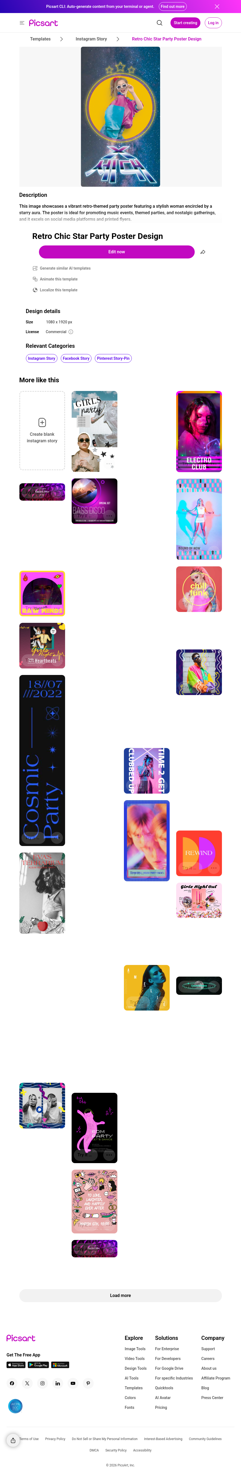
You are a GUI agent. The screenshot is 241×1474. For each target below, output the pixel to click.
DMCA (94, 1450)
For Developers (168, 1358)
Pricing (161, 1407)
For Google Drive (169, 1368)
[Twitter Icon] (27, 1383)
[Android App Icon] (38, 1366)
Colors (130, 1398)
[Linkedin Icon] (57, 1383)
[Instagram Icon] (42, 1383)
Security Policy (116, 1450)
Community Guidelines (205, 1439)
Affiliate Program (215, 1378)
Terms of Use (29, 1439)
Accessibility (142, 1450)
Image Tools (135, 1349)
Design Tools (136, 1368)
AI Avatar (162, 1398)
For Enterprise (167, 1349)
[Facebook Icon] (12, 1383)
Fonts (129, 1407)
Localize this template (59, 290)
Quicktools (164, 1388)
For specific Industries (174, 1378)
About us (208, 1368)
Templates (134, 1388)
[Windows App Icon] (60, 1366)
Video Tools (135, 1358)
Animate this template (59, 279)
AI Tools (132, 1378)
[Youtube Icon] (73, 1383)
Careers (208, 1358)
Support (208, 1349)
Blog (205, 1388)
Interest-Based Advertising (163, 1439)
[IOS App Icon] (16, 1366)
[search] (159, 22)
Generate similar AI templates (65, 268)
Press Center (212, 1398)
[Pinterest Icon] (88, 1383)
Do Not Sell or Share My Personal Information (105, 1439)
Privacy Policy (55, 1439)
